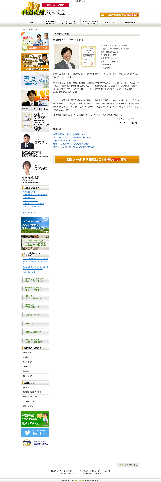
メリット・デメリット (30, 201)
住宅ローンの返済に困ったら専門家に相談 (72, 137)
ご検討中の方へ (69, 471)
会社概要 (107, 471)
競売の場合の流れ (29, 210)
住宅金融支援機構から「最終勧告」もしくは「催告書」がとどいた (35, 268)
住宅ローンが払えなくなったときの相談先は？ (74, 147)
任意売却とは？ (56, 471)
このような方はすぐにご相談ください (70, 22)
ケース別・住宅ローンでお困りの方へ (90, 22)
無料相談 (130, 22)
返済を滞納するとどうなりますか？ (35, 195)
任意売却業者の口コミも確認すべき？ (70, 134)
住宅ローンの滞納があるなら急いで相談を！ (73, 144)
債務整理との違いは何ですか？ (33, 204)
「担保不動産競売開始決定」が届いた (35, 259)
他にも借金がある (29, 272)
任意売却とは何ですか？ (51, 22)
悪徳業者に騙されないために (66, 140)
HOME (24, 29)
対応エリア (77, 474)
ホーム (31, 22)
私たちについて (110, 22)
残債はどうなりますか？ (31, 207)
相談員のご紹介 (65, 474)
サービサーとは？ (29, 213)
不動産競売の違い (29, 198)
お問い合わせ (87, 474)
